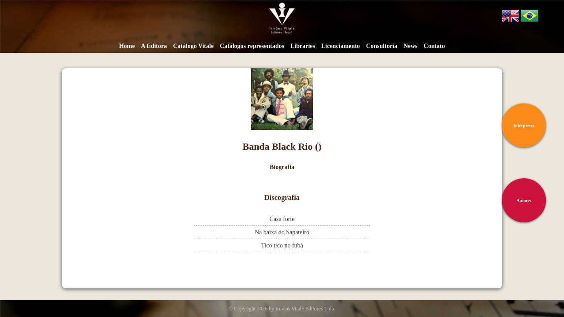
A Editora (154, 46)
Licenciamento (340, 46)
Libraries (302, 46)
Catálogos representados (252, 46)
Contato (434, 46)
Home (127, 46)
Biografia (282, 167)
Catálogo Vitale (193, 46)
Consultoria (381, 46)
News (411, 46)
